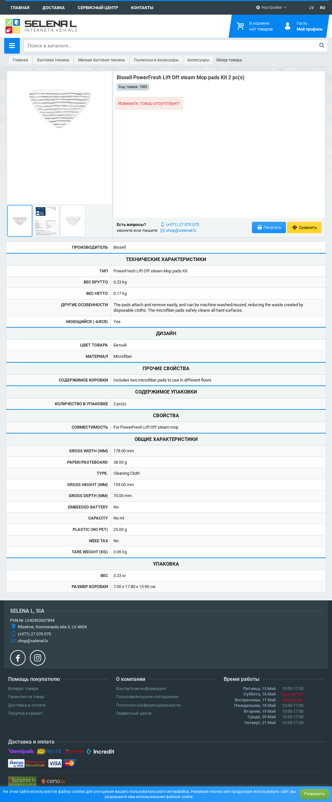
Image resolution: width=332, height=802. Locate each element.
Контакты (142, 7)
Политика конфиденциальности (148, 705)
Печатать (269, 227)
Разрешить (314, 794)
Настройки (268, 7)
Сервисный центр (98, 7)
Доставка (53, 7)
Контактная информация (141, 688)
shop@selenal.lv (181, 230)
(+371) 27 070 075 (182, 224)
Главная (20, 7)
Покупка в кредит (25, 713)
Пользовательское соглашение (147, 696)
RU (322, 8)
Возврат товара (23, 688)
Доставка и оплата (26, 705)
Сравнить (304, 227)
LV (311, 8)
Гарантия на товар (26, 696)
